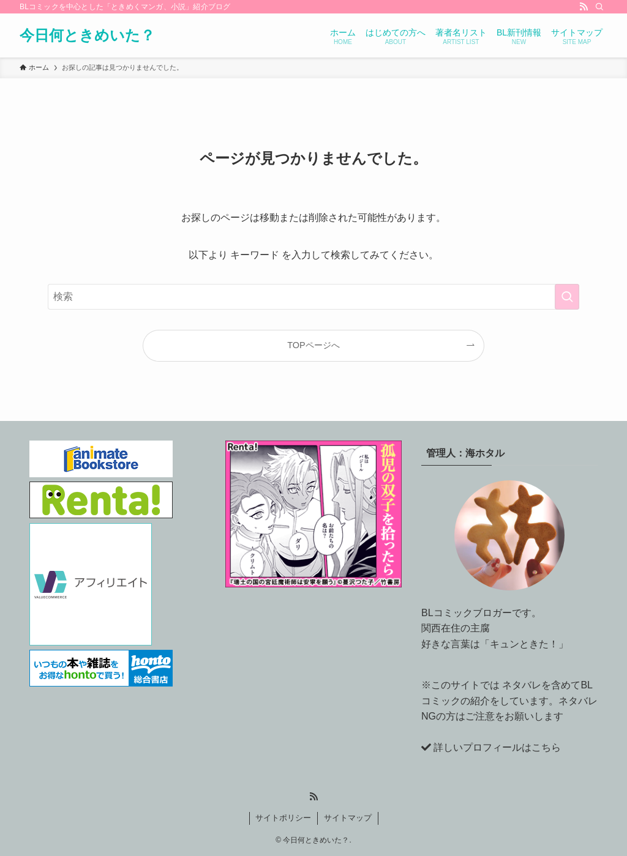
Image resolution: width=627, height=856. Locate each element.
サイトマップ (348, 817)
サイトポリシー (283, 817)
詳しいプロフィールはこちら (497, 747)
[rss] (583, 6)
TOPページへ (313, 345)
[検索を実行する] (567, 297)
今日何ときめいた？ (87, 35)
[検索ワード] (313, 297)
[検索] (599, 6)
